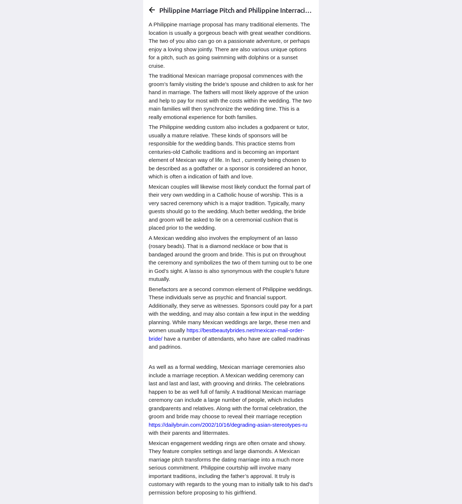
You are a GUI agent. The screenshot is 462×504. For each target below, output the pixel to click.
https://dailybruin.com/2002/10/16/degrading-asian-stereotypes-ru (228, 425)
